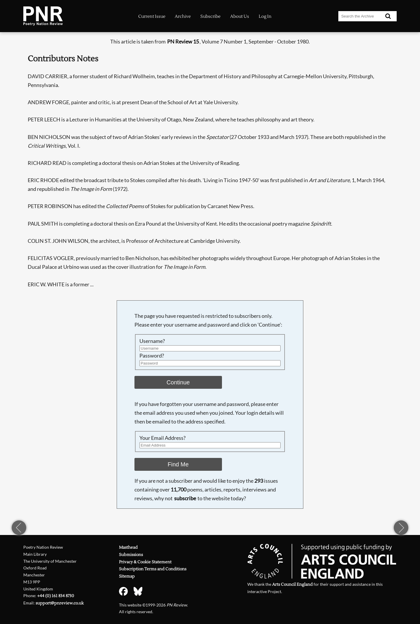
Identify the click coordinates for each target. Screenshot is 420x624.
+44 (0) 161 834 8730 (55, 596)
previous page (19, 527)
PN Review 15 (183, 41)
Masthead (128, 547)
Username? (152, 341)
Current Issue (151, 16)
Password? (151, 355)
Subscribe (210, 16)
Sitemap (127, 576)
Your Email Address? (162, 438)
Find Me (178, 464)
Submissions (131, 554)
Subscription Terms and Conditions (152, 569)
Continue (178, 382)
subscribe (185, 498)
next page (401, 527)
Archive (183, 16)
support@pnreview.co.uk (60, 603)
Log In (265, 16)
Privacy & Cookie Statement (145, 562)
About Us (239, 16)
